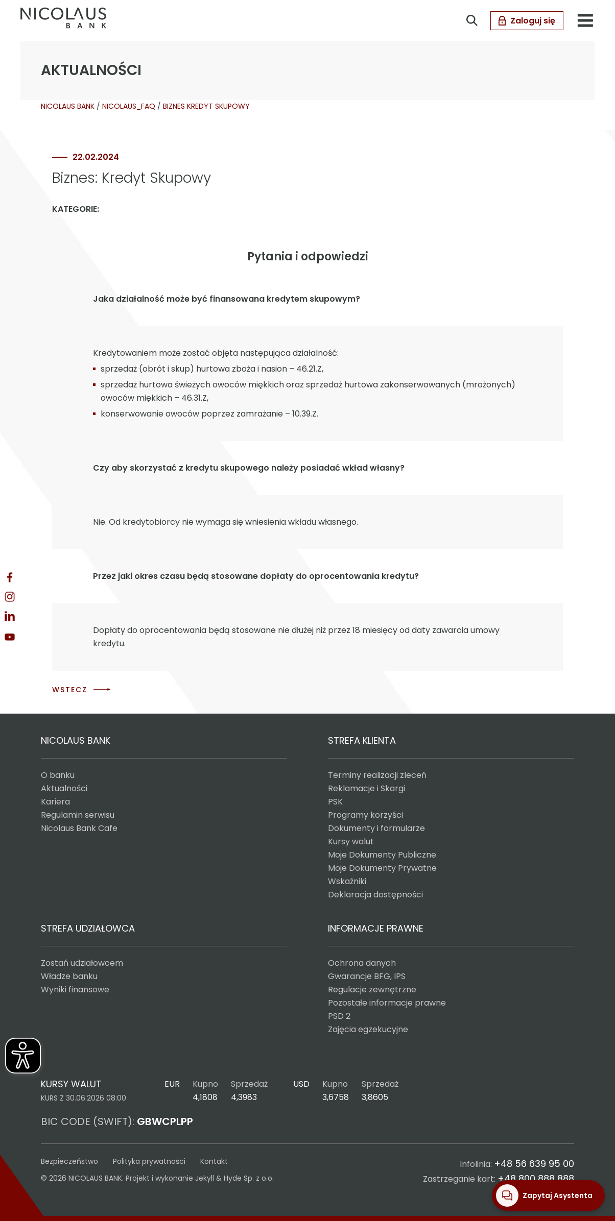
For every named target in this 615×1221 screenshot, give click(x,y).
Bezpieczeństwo (69, 1161)
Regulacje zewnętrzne (372, 989)
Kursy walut (351, 841)
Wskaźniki (347, 881)
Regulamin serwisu (77, 815)
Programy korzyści (365, 815)
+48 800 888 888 (536, 1178)
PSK (335, 802)
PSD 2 (339, 1016)
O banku (58, 775)
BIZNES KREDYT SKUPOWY (206, 106)
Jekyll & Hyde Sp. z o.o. (234, 1178)
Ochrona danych (362, 963)
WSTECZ (69, 689)
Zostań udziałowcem (82, 963)
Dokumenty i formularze (376, 828)
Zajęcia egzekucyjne (368, 1029)
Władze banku (69, 976)
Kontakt (214, 1161)
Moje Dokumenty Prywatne (382, 868)
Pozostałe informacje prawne (387, 1003)
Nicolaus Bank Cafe (79, 828)
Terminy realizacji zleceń (377, 775)
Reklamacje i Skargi (366, 788)
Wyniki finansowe (75, 989)
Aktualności (64, 788)
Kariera (55, 802)
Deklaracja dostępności (375, 894)
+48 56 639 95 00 (534, 1163)
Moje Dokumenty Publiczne (382, 855)
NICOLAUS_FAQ (128, 106)
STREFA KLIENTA (362, 740)
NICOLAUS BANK (67, 106)
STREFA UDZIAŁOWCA (88, 928)
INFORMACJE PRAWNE (375, 928)
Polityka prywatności (149, 1161)
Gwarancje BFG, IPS (367, 976)
